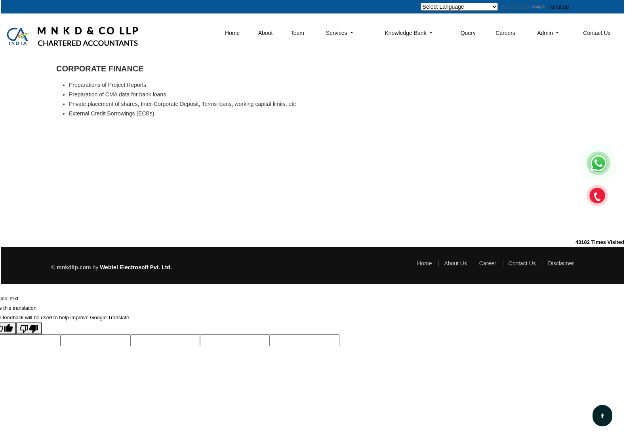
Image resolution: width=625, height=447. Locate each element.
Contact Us (596, 33)
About (265, 33)
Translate (550, 7)
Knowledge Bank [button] (406, 33)
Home (232, 33)
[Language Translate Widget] (459, 7)
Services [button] (337, 33)
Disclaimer (561, 263)
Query (468, 33)
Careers (505, 33)
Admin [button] (545, 33)
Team (297, 33)
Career (487, 263)
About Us (455, 263)
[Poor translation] (29, 328)
